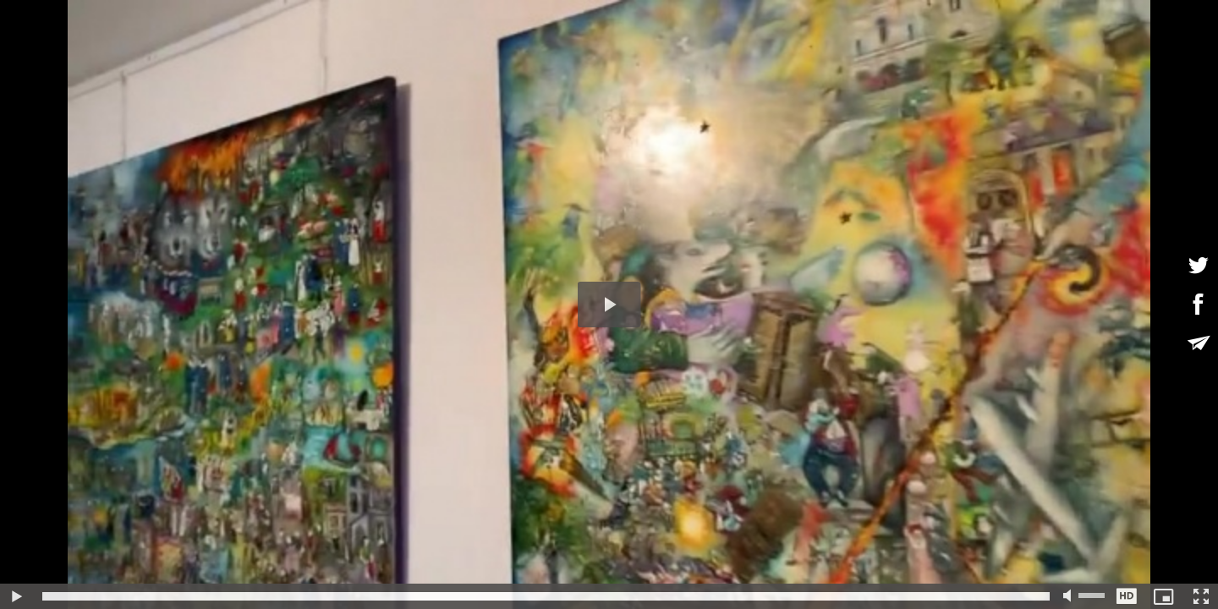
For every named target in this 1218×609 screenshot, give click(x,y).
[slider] (546, 596)
